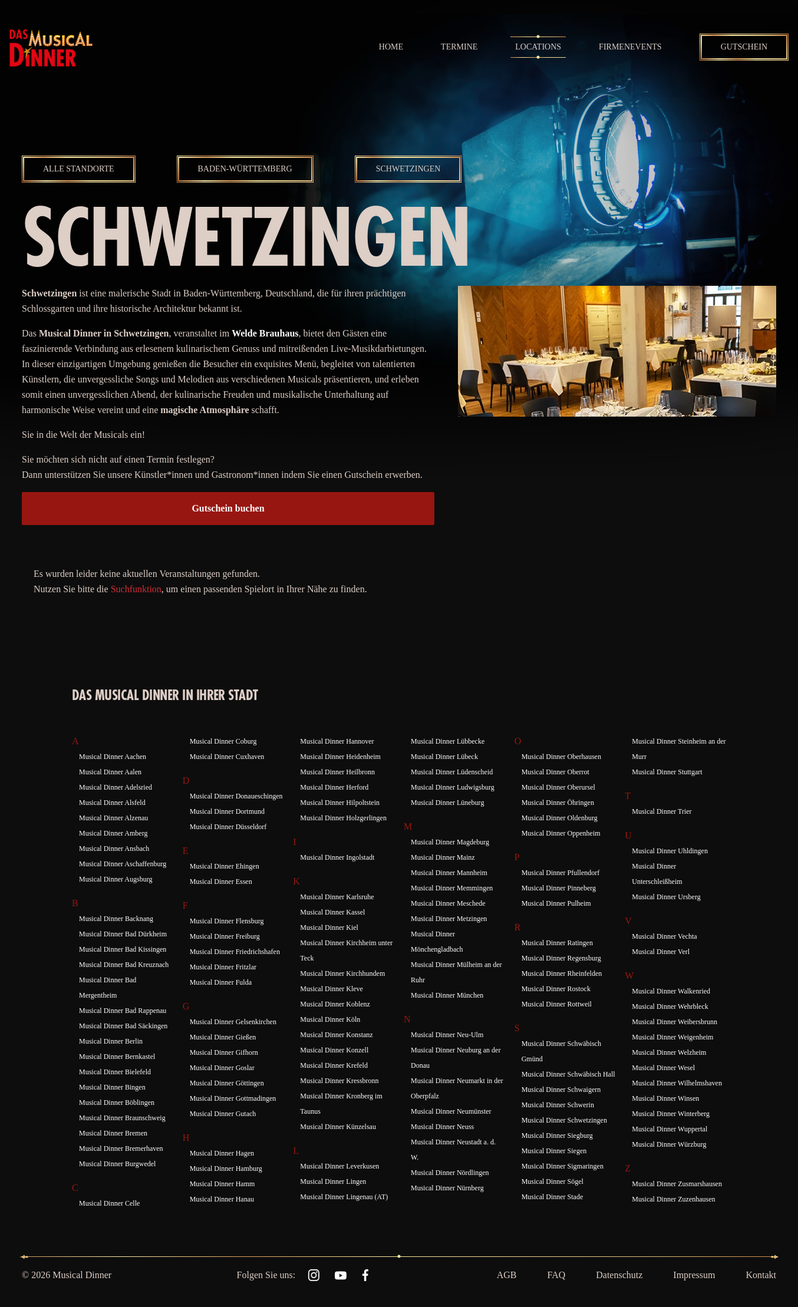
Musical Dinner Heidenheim (340, 756)
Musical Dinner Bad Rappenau (122, 1010)
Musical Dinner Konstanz (336, 1035)
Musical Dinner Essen (221, 881)
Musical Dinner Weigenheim (672, 1037)
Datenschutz (619, 1275)
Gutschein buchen (228, 508)
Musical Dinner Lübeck (444, 756)
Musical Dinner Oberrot (555, 772)
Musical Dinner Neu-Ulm (447, 1035)
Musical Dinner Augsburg (115, 879)
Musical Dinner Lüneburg (447, 802)
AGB (507, 1275)
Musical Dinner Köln (330, 1019)
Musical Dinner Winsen (665, 1098)
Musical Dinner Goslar (222, 1068)
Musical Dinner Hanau (222, 1199)
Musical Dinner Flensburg (227, 921)
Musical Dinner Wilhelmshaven (677, 1083)
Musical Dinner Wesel (663, 1068)
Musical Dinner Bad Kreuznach (124, 965)
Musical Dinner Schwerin (558, 1105)
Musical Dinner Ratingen (557, 943)
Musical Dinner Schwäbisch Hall (568, 1074)
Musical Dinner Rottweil (557, 1004)
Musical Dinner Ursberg (666, 897)
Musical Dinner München (447, 995)
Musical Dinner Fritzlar (223, 967)
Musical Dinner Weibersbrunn (674, 1022)
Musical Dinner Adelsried (115, 787)
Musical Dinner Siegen (554, 1151)
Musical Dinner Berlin (111, 1041)
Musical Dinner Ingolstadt (337, 857)
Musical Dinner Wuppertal (669, 1129)
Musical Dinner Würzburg (669, 1144)
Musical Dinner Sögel (552, 1181)
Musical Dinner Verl (661, 952)
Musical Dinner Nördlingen (450, 1173)
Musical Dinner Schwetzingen (564, 1120)
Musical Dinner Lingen (333, 1181)
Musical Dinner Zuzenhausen (673, 1199)
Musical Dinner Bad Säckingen (123, 1026)
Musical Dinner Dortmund (227, 811)
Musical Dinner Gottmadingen (233, 1098)
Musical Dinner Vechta (664, 936)
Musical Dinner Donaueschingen (236, 796)
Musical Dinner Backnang (116, 919)
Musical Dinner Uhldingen (670, 851)
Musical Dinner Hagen (222, 1153)
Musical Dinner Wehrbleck (670, 1006)
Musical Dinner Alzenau (113, 818)
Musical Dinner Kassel (332, 912)
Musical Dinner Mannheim (449, 873)
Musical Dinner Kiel (329, 927)
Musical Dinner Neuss (442, 1127)
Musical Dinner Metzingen (449, 919)
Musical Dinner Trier (661, 811)
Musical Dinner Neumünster (451, 1111)
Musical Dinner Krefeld (334, 1065)
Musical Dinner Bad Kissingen (122, 949)
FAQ (556, 1275)
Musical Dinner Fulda (221, 982)
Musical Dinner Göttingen (227, 1083)
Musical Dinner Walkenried (671, 991)
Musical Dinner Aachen (112, 756)
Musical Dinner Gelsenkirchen (233, 1022)
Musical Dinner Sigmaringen (563, 1166)
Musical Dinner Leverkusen (339, 1166)
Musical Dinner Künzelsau (338, 1127)
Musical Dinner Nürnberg (447, 1188)
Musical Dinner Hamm (222, 1184)
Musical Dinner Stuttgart (667, 772)
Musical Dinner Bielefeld (115, 1072)
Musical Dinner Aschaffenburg (122, 864)
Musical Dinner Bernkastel (117, 1056)
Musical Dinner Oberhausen (561, 756)
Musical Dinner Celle (109, 1203)
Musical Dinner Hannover (337, 741)
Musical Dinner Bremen (113, 1133)
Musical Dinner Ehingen (224, 866)
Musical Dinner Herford (334, 787)
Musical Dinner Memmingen (452, 888)
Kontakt (761, 1275)
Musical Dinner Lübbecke (447, 741)
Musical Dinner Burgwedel (117, 1164)
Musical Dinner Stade (552, 1197)
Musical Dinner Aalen (110, 772)
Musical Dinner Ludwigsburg (452, 787)
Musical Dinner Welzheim (669, 1052)
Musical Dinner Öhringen (558, 802)
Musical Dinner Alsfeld (112, 802)
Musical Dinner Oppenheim (561, 833)
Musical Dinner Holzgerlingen (343, 818)
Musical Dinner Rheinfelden (562, 973)
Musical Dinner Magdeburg (450, 842)
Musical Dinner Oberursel (558, 787)
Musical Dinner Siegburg (557, 1135)
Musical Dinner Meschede (448, 903)
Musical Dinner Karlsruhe (337, 897)
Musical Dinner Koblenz (335, 1004)
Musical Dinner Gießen (223, 1037)
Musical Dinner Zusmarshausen (677, 1184)
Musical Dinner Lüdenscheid (452, 772)
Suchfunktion (136, 589)
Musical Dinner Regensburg (561, 958)
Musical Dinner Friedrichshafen (235, 952)
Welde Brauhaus (265, 333)
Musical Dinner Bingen (112, 1087)
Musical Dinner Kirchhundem (342, 973)
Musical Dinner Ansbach (114, 848)
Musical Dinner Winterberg (671, 1114)
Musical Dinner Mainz (443, 857)
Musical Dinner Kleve (331, 989)
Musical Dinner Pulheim (556, 903)
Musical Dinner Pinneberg (559, 888)
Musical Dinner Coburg (223, 741)
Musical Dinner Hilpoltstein (340, 802)
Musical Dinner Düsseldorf (228, 827)
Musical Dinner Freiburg (225, 936)
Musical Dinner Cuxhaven (227, 756)
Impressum (694, 1275)
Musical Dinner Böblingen (116, 1102)
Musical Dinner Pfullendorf (561, 873)
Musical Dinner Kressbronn (339, 1081)
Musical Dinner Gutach (223, 1114)
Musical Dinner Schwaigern (561, 1089)
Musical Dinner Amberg (113, 833)
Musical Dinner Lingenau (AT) (344, 1197)
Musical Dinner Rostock (556, 989)
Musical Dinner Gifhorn (224, 1052)
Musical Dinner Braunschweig (122, 1118)
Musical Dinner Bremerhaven (121, 1148)
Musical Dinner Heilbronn (337, 772)
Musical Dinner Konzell (334, 1050)
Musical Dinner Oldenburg (560, 818)
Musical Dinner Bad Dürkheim (123, 934)
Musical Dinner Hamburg (226, 1168)
